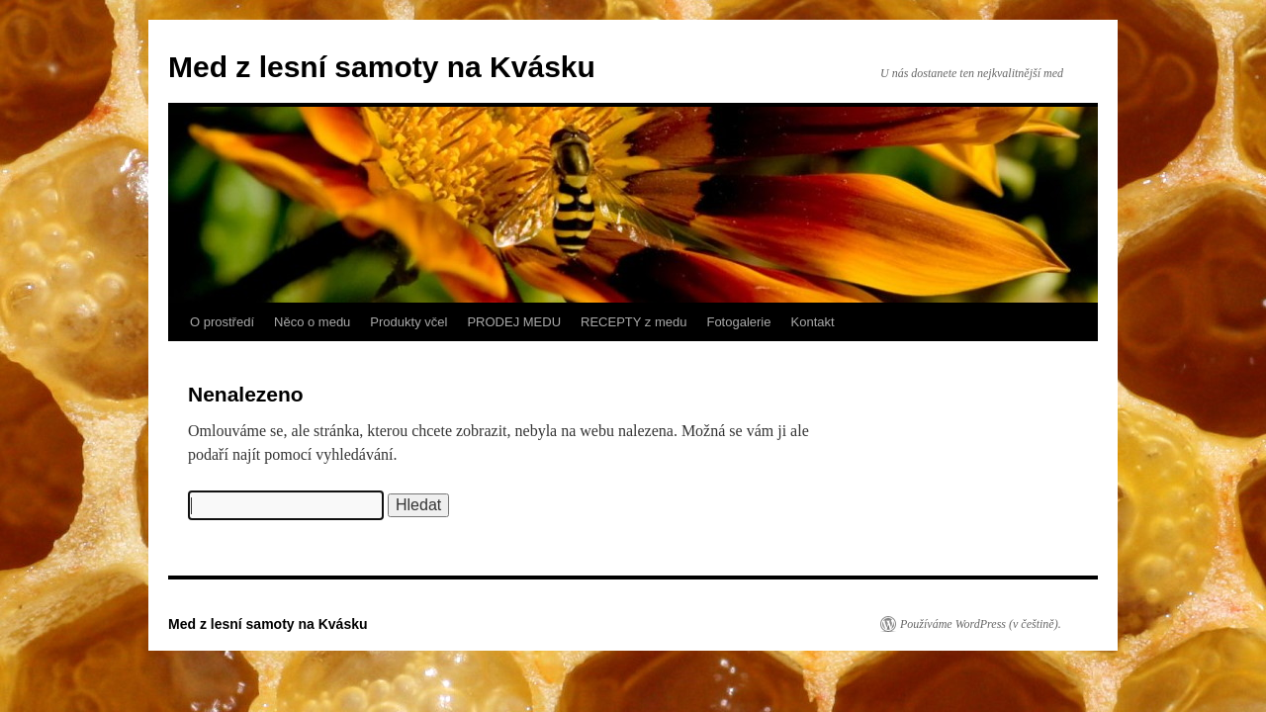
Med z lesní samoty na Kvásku (381, 66)
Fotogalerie (738, 321)
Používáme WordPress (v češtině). (980, 624)
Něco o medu (312, 321)
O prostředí (222, 321)
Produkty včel (408, 321)
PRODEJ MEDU (514, 321)
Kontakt (813, 321)
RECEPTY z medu (633, 321)
